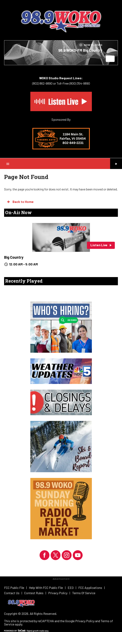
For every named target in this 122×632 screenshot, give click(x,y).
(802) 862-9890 (42, 83)
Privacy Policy (85, 621)
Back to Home (20, 202)
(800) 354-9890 (79, 83)
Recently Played (24, 281)
